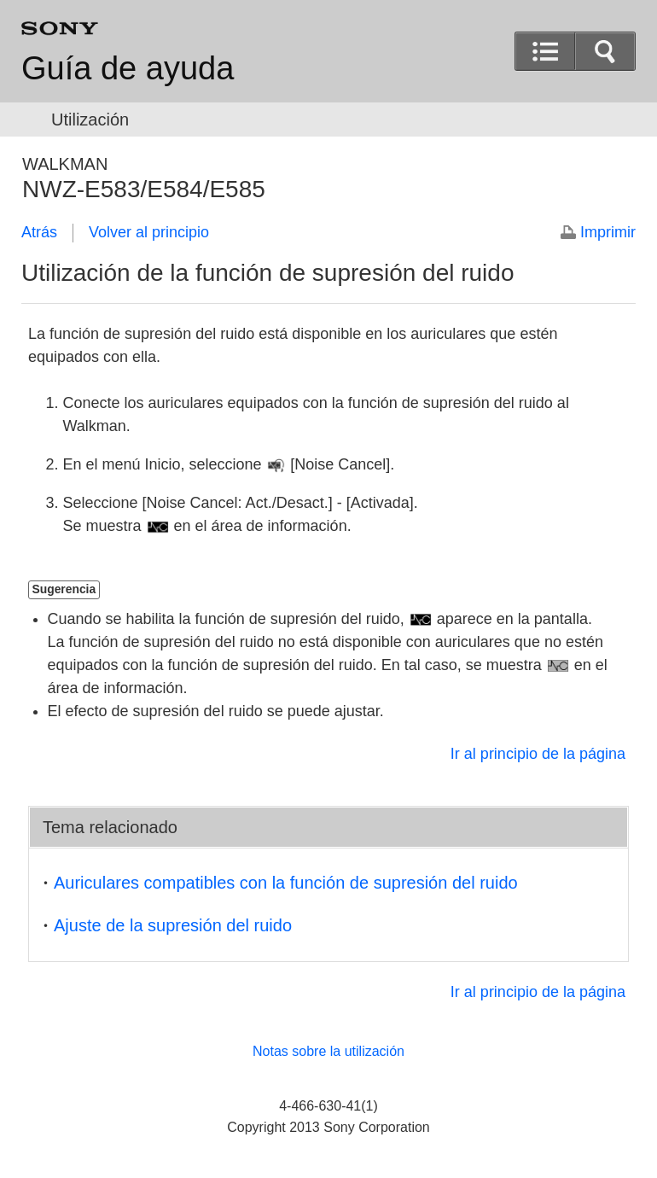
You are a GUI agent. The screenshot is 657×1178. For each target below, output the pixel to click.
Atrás (39, 232)
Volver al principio (149, 232)
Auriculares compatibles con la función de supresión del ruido (286, 882)
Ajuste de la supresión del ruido (173, 925)
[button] (545, 51)
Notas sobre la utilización (328, 1051)
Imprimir (608, 232)
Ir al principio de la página (538, 753)
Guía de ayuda (127, 68)
